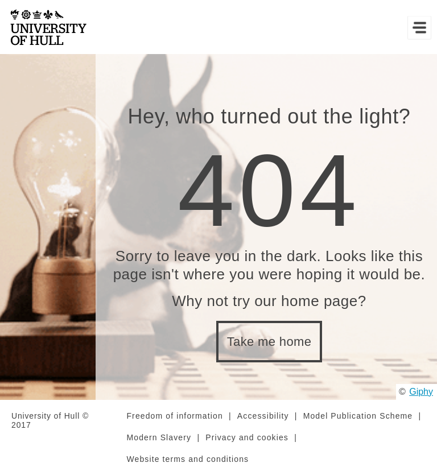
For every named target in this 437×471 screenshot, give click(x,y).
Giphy (421, 391)
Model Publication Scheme (358, 415)
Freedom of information (174, 415)
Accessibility (263, 415)
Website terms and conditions (187, 459)
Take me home (269, 341)
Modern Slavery (158, 437)
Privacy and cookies (246, 437)
